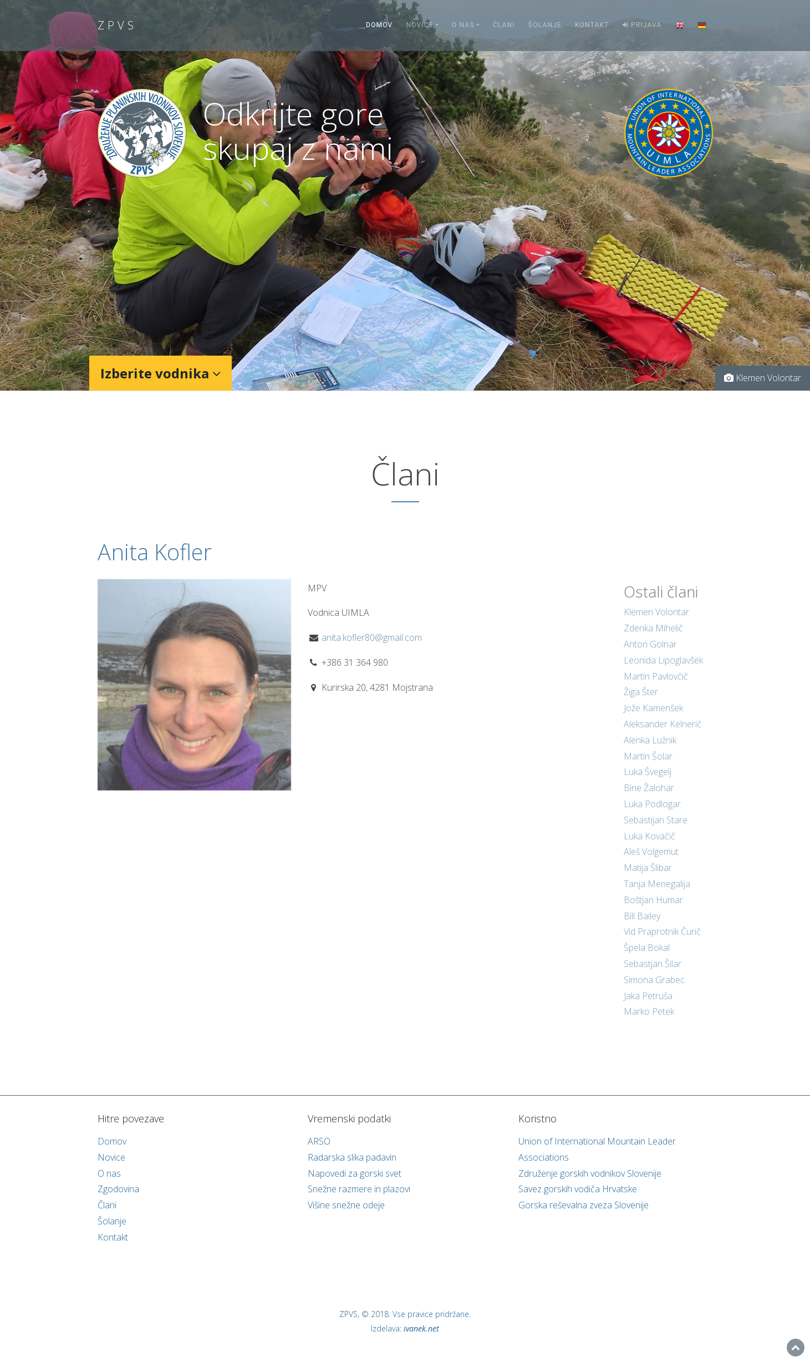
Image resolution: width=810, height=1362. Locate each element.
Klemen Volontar (656, 622)
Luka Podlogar (652, 814)
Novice (419, 25)
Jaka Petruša (648, 1006)
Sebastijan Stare (655, 830)
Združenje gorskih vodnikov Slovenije (589, 1173)
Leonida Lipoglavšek (663, 670)
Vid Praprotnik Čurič (662, 942)
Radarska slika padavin (352, 1157)
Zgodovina (118, 1189)
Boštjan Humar (653, 910)
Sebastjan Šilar (652, 974)
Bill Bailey (642, 926)
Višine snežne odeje (346, 1205)
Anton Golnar (650, 655)
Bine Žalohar (649, 798)
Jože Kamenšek (653, 718)
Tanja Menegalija (657, 894)
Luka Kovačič (649, 846)
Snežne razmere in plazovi (359, 1189)
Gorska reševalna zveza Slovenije (583, 1205)
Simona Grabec (654, 990)
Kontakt (592, 25)
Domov (379, 25)
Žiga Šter (641, 702)
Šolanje (545, 25)
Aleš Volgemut (651, 862)
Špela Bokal (647, 958)
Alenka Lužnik (650, 750)
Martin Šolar (648, 766)
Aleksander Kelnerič (662, 734)
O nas (463, 25)
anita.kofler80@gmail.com (372, 647)
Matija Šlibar (648, 878)
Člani (504, 25)
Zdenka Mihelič (653, 638)
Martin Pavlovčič (656, 686)
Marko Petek (649, 1022)
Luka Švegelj (647, 782)
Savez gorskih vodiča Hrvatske (577, 1189)
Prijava (642, 25)
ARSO (319, 1141)
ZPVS (117, 25)
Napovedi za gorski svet (354, 1173)
